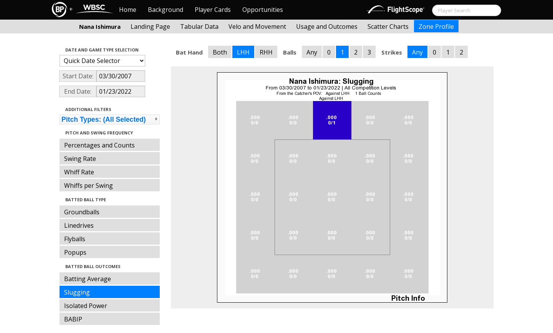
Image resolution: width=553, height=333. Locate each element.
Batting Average (87, 279)
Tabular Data (199, 26)
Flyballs (74, 239)
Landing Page (150, 26)
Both (220, 52)
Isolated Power (85, 306)
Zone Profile (436, 26)
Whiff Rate (79, 172)
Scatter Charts (388, 26)
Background (165, 9)
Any (311, 52)
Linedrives (79, 225)
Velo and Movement (257, 26)
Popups (75, 252)
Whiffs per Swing (88, 185)
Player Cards (213, 9)
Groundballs (81, 212)
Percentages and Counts (99, 145)
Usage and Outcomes (327, 26)
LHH (243, 52)
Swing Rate (80, 158)
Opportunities (262, 9)
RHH (266, 52)
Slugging (77, 292)
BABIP (73, 319)
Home (127, 9)
